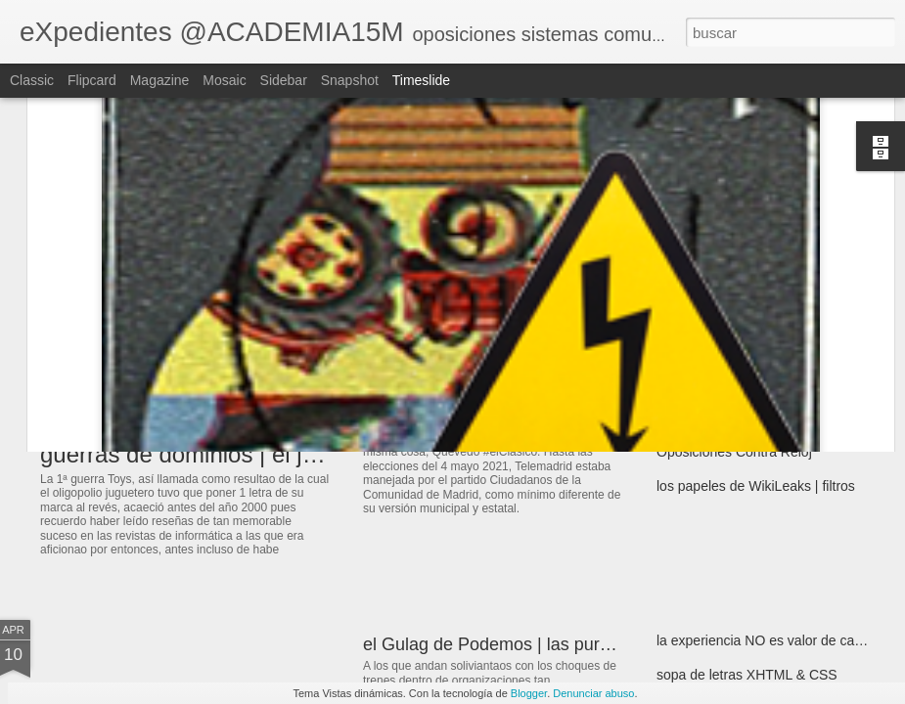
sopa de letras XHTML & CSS (746, 674)
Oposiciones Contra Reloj (734, 452)
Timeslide (421, 80)
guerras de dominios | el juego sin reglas (250, 454)
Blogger (529, 693)
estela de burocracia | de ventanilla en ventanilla (551, 403)
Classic (32, 80)
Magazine (160, 80)
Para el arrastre (703, 383)
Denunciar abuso (593, 693)
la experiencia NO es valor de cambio (770, 640)
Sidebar (283, 80)
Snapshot (350, 80)
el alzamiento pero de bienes (744, 417)
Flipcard (92, 80)
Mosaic (224, 80)
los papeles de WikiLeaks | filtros (755, 486)
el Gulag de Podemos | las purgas (495, 644)
